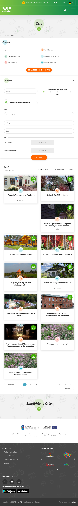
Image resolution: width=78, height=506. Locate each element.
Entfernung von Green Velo (57, 90)
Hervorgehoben (59, 169)
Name (70, 169)
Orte (12, 35)
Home (6, 35)
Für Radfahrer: (9, 142)
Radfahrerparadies (10, 452)
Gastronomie (10, 62)
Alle (5, 51)
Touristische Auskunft (50, 56)
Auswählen (42, 142)
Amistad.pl (72, 502)
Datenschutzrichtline (11, 459)
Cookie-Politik (9, 456)
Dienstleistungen (12, 56)
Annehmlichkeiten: (10, 150)
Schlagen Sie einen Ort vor (39, 70)
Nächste (67, 388)
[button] (71, 2)
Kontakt (6, 463)
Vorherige (11, 385)
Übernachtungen (48, 62)
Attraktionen (47, 49)
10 (71, 385)
